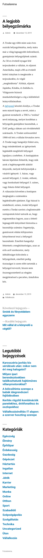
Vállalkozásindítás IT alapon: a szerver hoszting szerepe (21, 413)
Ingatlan (8, 468)
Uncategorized (12, 528)
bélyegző (9, 106)
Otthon (7, 501)
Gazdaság (9, 454)
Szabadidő (9, 510)
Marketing (9, 487)
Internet (8, 473)
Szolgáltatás (10, 519)
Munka (7, 491)
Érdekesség (10, 450)
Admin (7, 33)
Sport (6, 505)
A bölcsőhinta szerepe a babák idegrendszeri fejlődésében (18, 392)
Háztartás (9, 464)
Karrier (7, 482)
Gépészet (8, 459)
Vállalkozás (9, 297)
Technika (8, 524)
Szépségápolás (12, 514)
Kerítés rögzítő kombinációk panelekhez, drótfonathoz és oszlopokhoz (21, 404)
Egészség (9, 436)
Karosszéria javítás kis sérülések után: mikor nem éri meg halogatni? (19, 366)
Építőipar (8, 445)
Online (7, 496)
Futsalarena (10, 4)
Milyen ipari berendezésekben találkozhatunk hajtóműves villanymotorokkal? (20, 379)
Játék (6, 477)
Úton (5, 533)
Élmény (7, 440)
